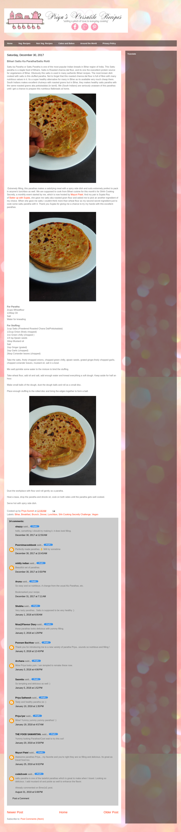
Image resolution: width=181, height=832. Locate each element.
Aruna (18, 581)
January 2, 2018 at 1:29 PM (28, 633)
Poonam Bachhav (24, 643)
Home (10, 43)
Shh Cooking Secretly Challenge (75, 514)
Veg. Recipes (24, 43)
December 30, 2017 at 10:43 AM (31, 553)
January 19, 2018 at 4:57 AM (29, 724)
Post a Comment (21, 798)
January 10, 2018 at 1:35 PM (29, 706)
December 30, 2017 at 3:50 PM (30, 572)
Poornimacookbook (25, 545)
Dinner (43, 514)
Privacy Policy (109, 43)
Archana (19, 661)
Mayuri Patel (77, 194)
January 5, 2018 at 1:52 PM (28, 688)
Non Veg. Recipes (44, 43)
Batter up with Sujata (19, 198)
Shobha (19, 606)
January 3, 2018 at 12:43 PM (29, 651)
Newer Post (15, 812)
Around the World (88, 43)
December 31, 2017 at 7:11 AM (30, 596)
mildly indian (22, 563)
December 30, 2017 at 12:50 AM (31, 535)
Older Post (111, 812)
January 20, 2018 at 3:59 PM (29, 743)
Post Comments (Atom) (32, 819)
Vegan (95, 514)
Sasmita (19, 679)
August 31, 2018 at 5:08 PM (29, 792)
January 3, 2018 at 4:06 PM (28, 669)
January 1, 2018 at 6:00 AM (28, 614)
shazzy (19, 526)
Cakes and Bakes (66, 43)
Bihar (17, 514)
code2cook (21, 774)
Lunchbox (52, 514)
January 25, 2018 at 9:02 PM (29, 764)
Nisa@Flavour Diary (25, 624)
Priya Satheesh (23, 698)
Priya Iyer (20, 716)
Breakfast (25, 514)
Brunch (35, 514)
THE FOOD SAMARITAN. (28, 734)
